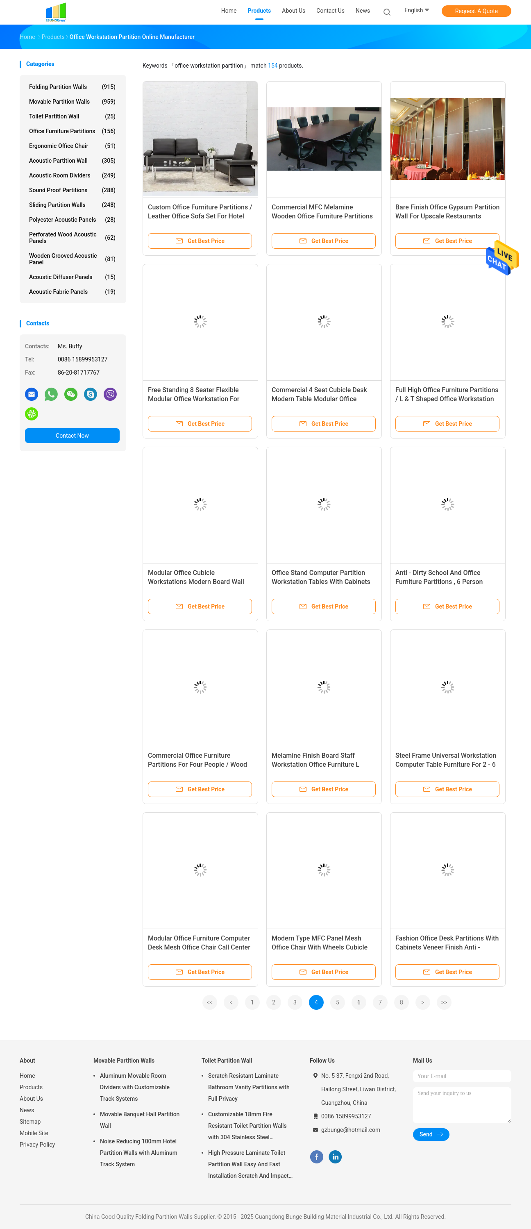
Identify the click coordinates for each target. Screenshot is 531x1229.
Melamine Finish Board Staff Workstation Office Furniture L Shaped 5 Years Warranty (315, 764)
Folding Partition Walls (72, 87)
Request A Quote (476, 11)
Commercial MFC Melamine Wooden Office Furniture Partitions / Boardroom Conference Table (322, 216)
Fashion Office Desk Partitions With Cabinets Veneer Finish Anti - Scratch (447, 947)
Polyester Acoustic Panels (72, 220)
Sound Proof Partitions (72, 190)
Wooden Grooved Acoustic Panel (72, 259)
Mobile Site (34, 1133)
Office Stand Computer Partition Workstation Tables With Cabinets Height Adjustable (321, 582)
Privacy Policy (37, 1144)
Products (31, 1087)
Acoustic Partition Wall (72, 161)
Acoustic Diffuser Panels (72, 277)
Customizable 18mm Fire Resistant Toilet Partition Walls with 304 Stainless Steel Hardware (247, 1127)
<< (210, 1002)
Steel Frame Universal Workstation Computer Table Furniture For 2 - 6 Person (445, 764)
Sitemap (30, 1121)
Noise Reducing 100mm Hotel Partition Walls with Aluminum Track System (138, 1153)
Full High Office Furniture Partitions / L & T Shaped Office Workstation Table (447, 399)
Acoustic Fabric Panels (72, 292)
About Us (31, 1098)
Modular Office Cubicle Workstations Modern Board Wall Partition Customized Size (196, 582)
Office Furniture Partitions (72, 131)
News (27, 1110)
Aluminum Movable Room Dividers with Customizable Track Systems (135, 1087)
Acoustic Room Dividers (72, 175)
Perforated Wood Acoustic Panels (72, 237)
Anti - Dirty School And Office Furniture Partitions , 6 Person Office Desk (439, 582)
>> (444, 1002)
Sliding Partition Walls (72, 205)
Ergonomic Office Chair (72, 146)
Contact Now (72, 435)
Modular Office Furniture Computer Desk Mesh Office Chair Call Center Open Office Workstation (199, 947)
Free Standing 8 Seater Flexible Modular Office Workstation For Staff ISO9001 (193, 399)
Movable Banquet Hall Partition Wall (139, 1120)
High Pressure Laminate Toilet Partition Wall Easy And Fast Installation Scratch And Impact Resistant (248, 1165)
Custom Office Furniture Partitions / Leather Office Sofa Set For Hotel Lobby (200, 216)
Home (27, 1075)
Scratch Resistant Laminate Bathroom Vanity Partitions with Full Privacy (249, 1087)
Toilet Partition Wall (72, 116)
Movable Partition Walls (72, 102)
